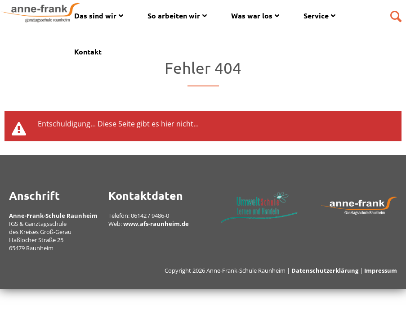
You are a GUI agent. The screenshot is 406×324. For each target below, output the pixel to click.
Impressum (380, 270)
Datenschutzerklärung (324, 270)
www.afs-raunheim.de (156, 224)
